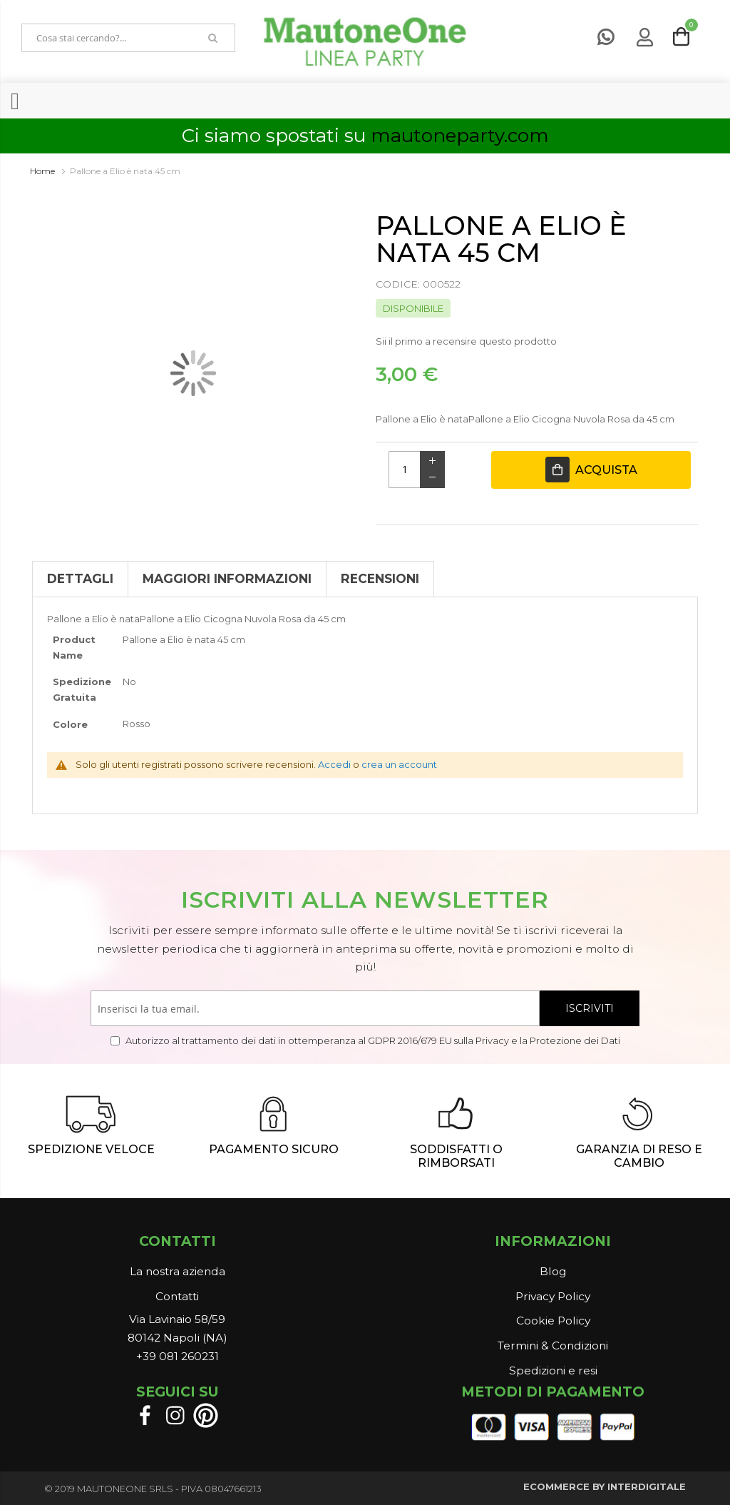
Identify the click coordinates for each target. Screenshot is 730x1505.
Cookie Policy (553, 1320)
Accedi (334, 764)
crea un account (399, 764)
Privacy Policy (552, 1296)
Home (42, 171)
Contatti (177, 1296)
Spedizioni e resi (553, 1370)
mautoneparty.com (460, 135)
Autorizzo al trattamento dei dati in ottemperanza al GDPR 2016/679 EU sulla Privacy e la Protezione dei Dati (371, 1040)
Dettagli (80, 578)
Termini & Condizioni (553, 1345)
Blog (553, 1271)
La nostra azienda (177, 1271)
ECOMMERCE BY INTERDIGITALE (604, 1486)
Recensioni (380, 578)
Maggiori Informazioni (227, 578)
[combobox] (107, 37)
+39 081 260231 (177, 1356)
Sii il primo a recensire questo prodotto (466, 341)
